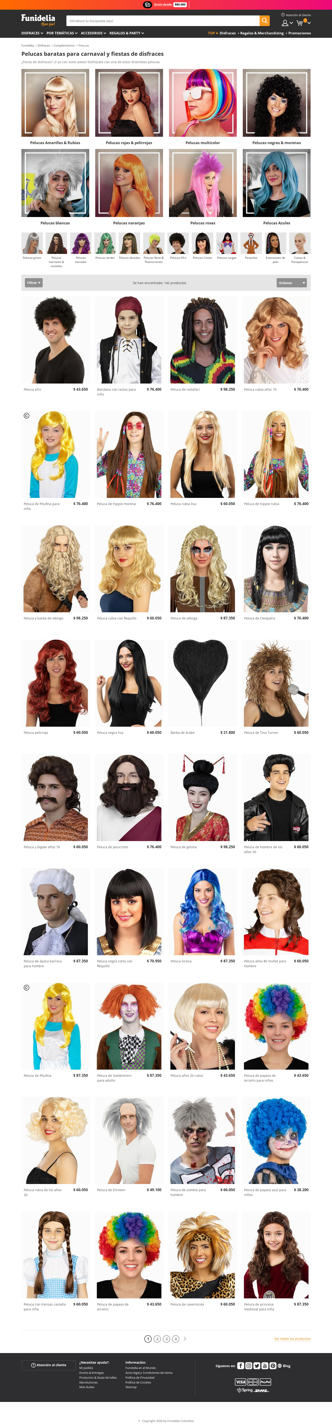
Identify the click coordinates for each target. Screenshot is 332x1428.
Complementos (64, 45)
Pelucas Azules (276, 223)
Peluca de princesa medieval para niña (259, 1306)
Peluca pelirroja (36, 732)
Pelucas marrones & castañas (56, 262)
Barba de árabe (183, 732)
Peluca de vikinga (184, 618)
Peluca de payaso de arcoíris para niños (260, 1078)
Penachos (251, 258)
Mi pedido (86, 1368)
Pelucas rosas (202, 223)
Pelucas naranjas (129, 223)
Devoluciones (88, 1382)
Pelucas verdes (105, 258)
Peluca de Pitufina (37, 1075)
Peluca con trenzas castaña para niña (45, 1306)
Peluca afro (32, 389)
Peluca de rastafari (185, 389)
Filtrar (32, 282)
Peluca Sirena (181, 961)
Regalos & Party (125, 33)
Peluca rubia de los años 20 (43, 1192)
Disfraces (30, 33)
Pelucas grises (32, 258)
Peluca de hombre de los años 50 (263, 849)
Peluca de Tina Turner (261, 732)
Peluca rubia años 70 (260, 389)
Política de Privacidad (139, 1377)
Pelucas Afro (178, 258)
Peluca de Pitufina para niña (41, 506)
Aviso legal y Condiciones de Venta (148, 1373)
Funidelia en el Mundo (140, 1368)
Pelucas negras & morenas (276, 142)
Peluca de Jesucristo (112, 847)
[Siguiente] (185, 1339)
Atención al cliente (48, 1365)
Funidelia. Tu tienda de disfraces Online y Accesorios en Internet (38, 20)
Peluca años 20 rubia (187, 1075)
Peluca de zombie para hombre (188, 1192)
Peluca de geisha (184, 847)
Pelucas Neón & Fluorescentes (154, 260)
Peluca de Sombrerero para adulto (114, 1078)
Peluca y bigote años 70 (42, 847)
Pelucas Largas (227, 258)
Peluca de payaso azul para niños (265, 1192)
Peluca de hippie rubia (261, 504)
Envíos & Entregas (91, 1373)
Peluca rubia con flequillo (116, 618)
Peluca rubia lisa (183, 504)
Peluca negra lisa (110, 732)
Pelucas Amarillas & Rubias (55, 142)
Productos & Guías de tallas (98, 1377)
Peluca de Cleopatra (259, 618)
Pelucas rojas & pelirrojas (129, 142)
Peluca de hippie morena (116, 504)
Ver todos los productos (292, 1338)
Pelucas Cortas (202, 258)
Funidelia (27, 45)
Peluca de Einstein (111, 1190)
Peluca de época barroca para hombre (43, 963)
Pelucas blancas (55, 223)
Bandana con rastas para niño (116, 391)
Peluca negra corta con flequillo (114, 963)
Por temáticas (60, 33)
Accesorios (91, 33)
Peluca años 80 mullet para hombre (265, 963)
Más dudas (86, 1387)
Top (211, 33)
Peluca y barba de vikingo (43, 618)
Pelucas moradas (80, 260)
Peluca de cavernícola (187, 1304)
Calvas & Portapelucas (299, 260)
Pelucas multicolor (203, 142)
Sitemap (131, 1387)
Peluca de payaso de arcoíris (113, 1306)
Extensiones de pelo (275, 260)
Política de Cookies (138, 1382)
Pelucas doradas (129, 258)
